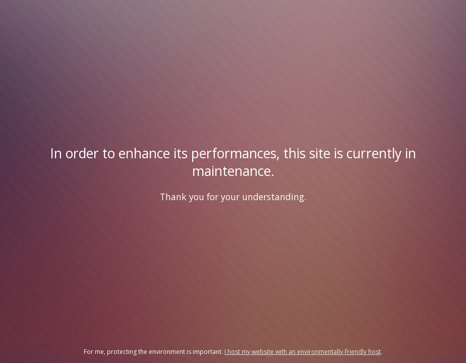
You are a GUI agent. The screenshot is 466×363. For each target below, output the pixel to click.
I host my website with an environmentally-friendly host (302, 351)
